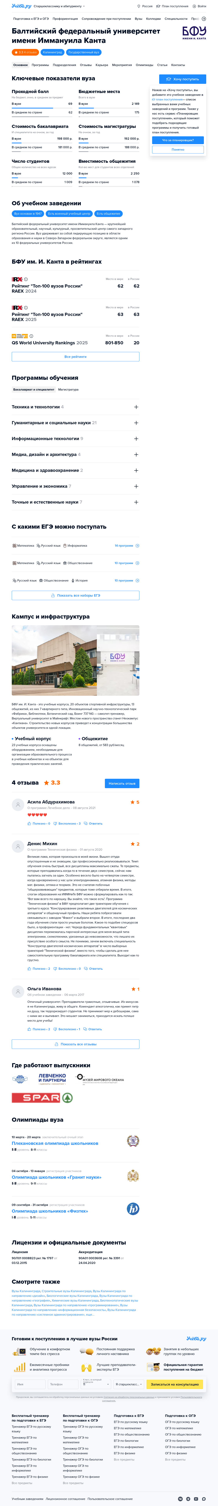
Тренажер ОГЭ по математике (75, 1440)
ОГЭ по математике (179, 1428)
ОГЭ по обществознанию (183, 1434)
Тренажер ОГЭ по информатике (75, 1468)
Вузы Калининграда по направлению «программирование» (76, 1305)
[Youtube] (196, 1499)
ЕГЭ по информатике (129, 1447)
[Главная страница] (21, 6)
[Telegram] (188, 1499)
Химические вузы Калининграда (75, 1300)
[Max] (204, 1499)
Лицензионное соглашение (65, 1499)
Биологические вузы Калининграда (72, 1296)
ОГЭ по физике (176, 1453)
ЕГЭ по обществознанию (132, 1434)
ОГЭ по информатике (180, 1447)
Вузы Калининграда (26, 1291)
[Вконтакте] (180, 1499)
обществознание (80, 563)
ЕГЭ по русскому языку (131, 1422)
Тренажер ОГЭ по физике (81, 1477)
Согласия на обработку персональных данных (129, 1397)
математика (25, 546)
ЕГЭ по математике (127, 1428)
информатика (77, 546)
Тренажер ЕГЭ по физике (30, 1477)
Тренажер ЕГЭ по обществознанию (24, 1451)
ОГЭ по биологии (177, 1441)
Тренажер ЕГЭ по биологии (31, 1460)
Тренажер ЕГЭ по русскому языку (31, 1429)
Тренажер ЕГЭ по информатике (24, 1468)
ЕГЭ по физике (124, 1453)
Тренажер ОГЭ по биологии (83, 1460)
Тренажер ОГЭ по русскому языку (83, 1429)
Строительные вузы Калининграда (66, 1291)
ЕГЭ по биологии (126, 1441)
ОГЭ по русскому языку (182, 1422)
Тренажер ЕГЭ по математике (24, 1440)
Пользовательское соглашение (110, 1499)
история (82, 581)
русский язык (51, 546)
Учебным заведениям (27, 1499)
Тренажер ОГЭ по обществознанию (75, 1451)
